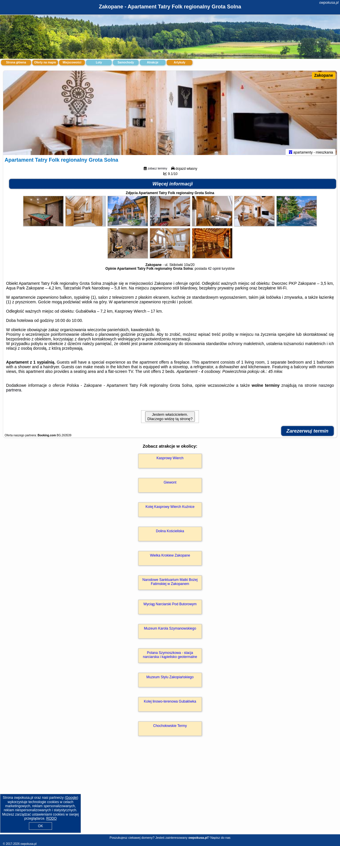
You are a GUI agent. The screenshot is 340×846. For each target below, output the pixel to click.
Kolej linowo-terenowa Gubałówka (170, 704)
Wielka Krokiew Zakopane (170, 558)
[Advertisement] (170, 792)
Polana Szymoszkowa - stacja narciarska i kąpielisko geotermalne (170, 657)
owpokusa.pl (329, 3)
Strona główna (16, 62)
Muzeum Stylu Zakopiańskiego (169, 680)
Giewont (170, 485)
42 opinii (214, 271)
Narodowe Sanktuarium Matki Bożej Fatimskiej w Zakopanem (170, 584)
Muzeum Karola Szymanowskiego (170, 631)
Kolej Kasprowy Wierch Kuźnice (169, 509)
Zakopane (323, 75)
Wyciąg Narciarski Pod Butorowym (170, 607)
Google (71, 798)
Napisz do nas (220, 837)
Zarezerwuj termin (308, 433)
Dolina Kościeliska (170, 534)
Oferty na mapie (45, 62)
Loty (99, 62)
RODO (51, 818)
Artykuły (179, 62)
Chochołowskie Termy (170, 728)
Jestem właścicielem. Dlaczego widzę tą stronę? (170, 419)
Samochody (126, 62)
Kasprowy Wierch (169, 461)
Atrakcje (152, 62)
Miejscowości (72, 62)
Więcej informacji (172, 186)
